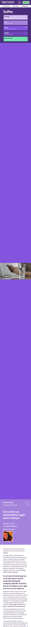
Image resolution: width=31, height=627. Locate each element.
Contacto (26, 2)
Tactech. (5, 552)
